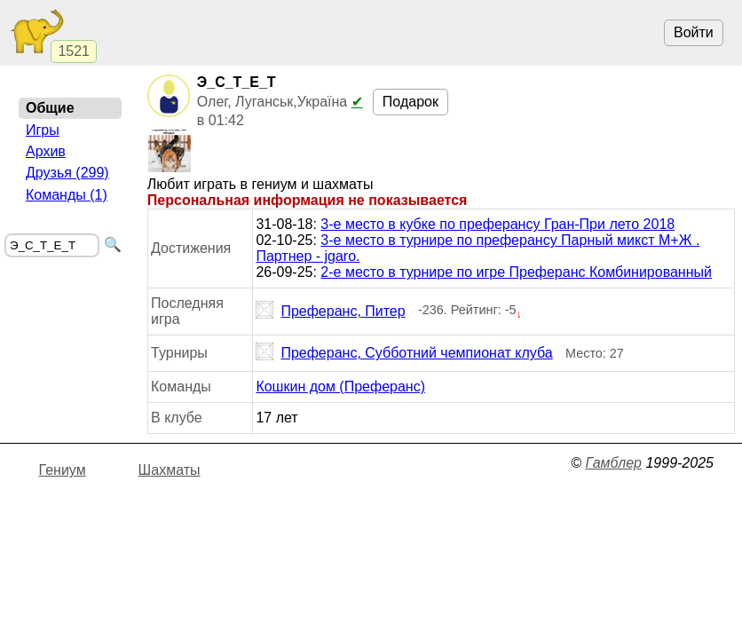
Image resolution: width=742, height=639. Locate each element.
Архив (46, 151)
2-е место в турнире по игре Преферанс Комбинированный (516, 272)
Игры (42, 130)
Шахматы (169, 469)
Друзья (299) (67, 172)
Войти (694, 32)
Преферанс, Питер (330, 311)
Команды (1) (66, 194)
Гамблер (613, 462)
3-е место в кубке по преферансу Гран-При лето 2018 (497, 224)
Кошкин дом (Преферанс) (340, 386)
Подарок (410, 101)
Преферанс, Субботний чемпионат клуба (404, 353)
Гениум (62, 469)
